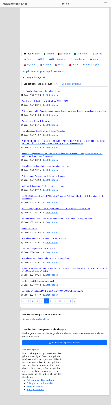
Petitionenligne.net (14, 3)
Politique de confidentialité (40, 383)
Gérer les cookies (35, 386)
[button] (91, 64)
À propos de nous (35, 389)
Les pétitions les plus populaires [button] (39, 83)
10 (69, 301)
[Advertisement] (65, 30)
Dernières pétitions (71, 83)
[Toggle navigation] (105, 3)
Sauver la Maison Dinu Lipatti (36, 319)
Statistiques (50, 95)
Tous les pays (32, 53)
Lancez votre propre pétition (64, 342)
